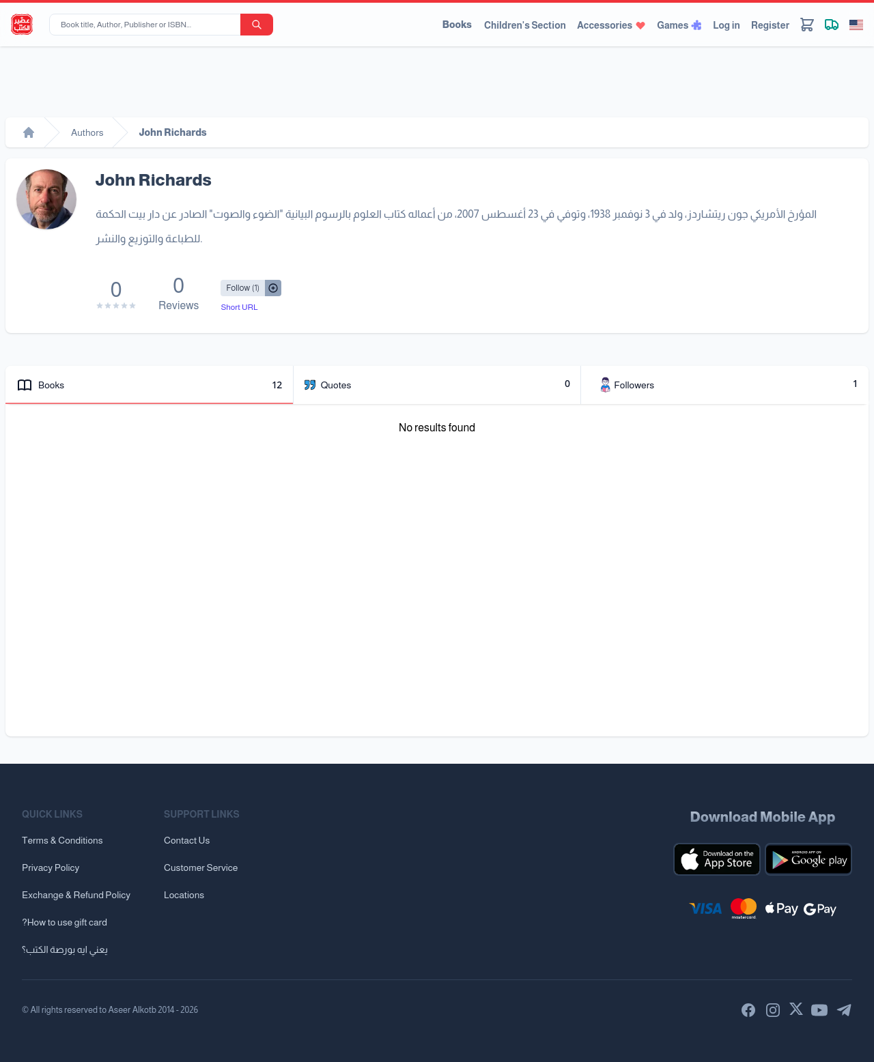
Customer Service (201, 867)
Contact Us (187, 840)
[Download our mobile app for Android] (808, 859)
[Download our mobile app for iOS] (717, 859)
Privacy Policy (50, 867)
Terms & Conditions (62, 840)
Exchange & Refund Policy (76, 894)
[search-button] (256, 24)
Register (770, 25)
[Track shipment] (831, 24)
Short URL (239, 307)
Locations (184, 894)
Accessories (611, 25)
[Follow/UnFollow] (243, 288)
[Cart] (807, 24)
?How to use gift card (64, 922)
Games (679, 25)
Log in (726, 25)
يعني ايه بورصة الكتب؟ (65, 949)
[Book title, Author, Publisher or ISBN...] (147, 24)
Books (457, 24)
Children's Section (525, 25)
